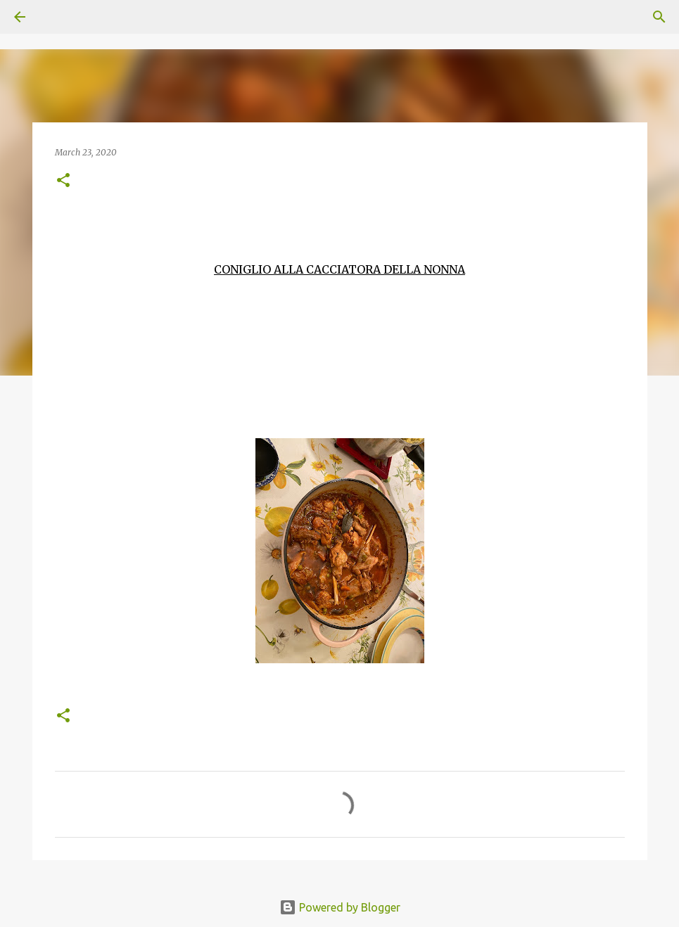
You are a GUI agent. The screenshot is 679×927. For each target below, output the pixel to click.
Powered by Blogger (339, 907)
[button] (63, 181)
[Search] (59, 17)
